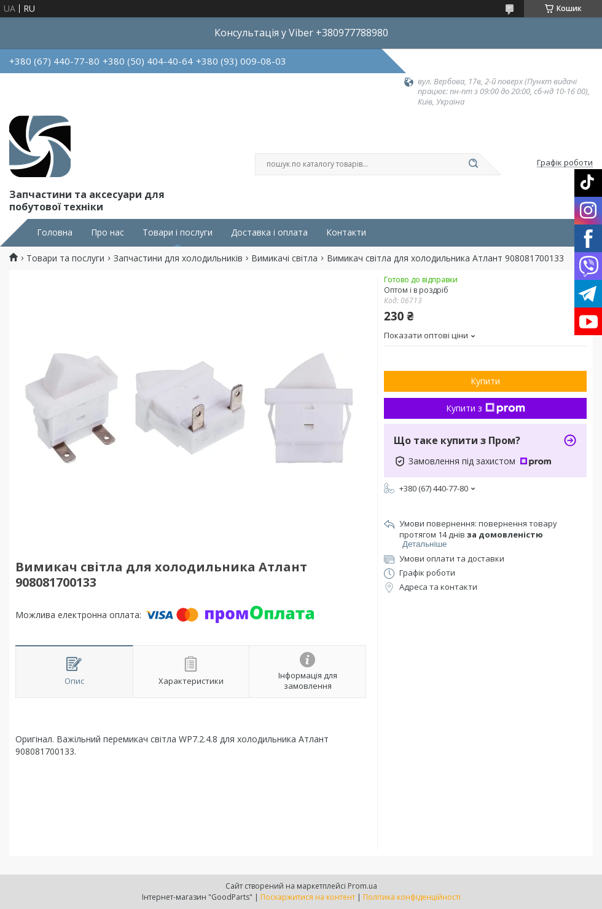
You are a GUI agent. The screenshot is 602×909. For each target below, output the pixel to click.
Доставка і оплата (269, 232)
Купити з (485, 408)
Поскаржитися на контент (307, 897)
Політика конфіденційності (412, 897)
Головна (54, 232)
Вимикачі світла (284, 258)
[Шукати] (473, 164)
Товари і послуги (178, 232)
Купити (485, 381)
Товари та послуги (65, 258)
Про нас (107, 232)
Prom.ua (362, 886)
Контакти (346, 232)
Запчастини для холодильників (178, 258)
